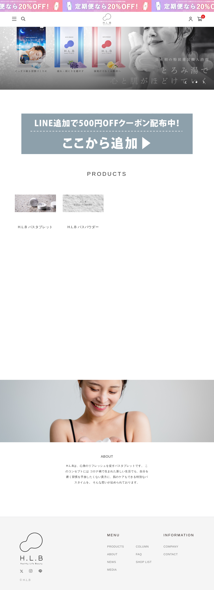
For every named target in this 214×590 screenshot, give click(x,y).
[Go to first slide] (203, 82)
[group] (107, 45)
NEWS (111, 562)
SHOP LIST (144, 562)
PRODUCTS (115, 546)
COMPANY (171, 546)
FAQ (139, 554)
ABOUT (112, 554)
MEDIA (112, 569)
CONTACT (171, 554)
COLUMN (142, 546)
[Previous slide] (185, 82)
